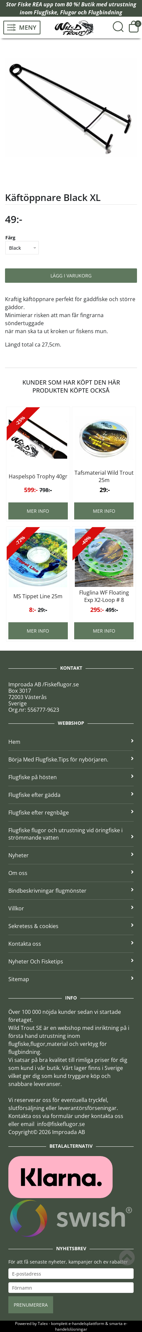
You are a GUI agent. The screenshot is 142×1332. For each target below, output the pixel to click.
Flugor (68, 12)
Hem (71, 741)
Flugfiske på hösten (71, 777)
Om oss (71, 873)
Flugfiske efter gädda (71, 795)
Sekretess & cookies (71, 926)
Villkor (71, 908)
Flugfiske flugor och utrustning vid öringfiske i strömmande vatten (71, 834)
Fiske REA (30, 4)
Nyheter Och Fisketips (71, 961)
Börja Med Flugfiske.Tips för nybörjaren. (71, 759)
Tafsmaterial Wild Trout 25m (104, 476)
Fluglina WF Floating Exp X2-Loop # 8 (104, 596)
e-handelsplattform (86, 1323)
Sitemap (71, 979)
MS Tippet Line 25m (37, 596)
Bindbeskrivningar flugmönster (71, 890)
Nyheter (71, 855)
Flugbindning (105, 12)
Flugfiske (45, 12)
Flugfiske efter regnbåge (71, 812)
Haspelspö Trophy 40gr (38, 476)
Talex (43, 1323)
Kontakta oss (71, 943)
